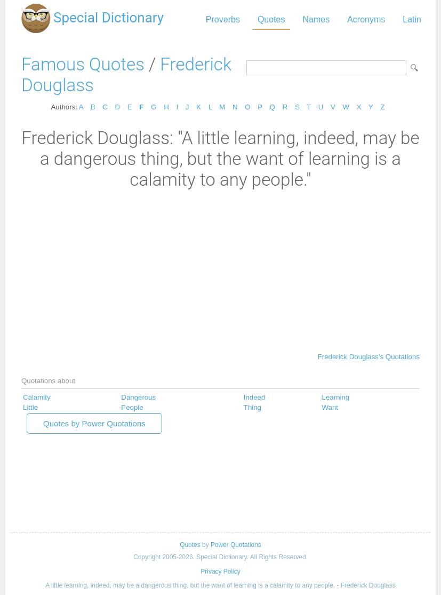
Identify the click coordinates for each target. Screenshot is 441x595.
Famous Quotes (83, 64)
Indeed (255, 397)
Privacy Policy (220, 571)
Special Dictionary (108, 18)
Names (316, 19)
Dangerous (138, 397)
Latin (412, 19)
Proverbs (223, 19)
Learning (336, 397)
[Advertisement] (220, 270)
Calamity (37, 397)
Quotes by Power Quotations (94, 423)
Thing (252, 407)
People (132, 407)
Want (330, 407)
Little (30, 407)
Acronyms (366, 19)
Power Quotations (236, 545)
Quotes (271, 19)
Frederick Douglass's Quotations (369, 357)
